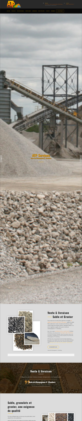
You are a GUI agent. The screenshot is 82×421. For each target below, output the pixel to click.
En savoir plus (53, 347)
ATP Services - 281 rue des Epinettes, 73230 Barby (53, 4)
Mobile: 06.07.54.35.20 (70, 4)
